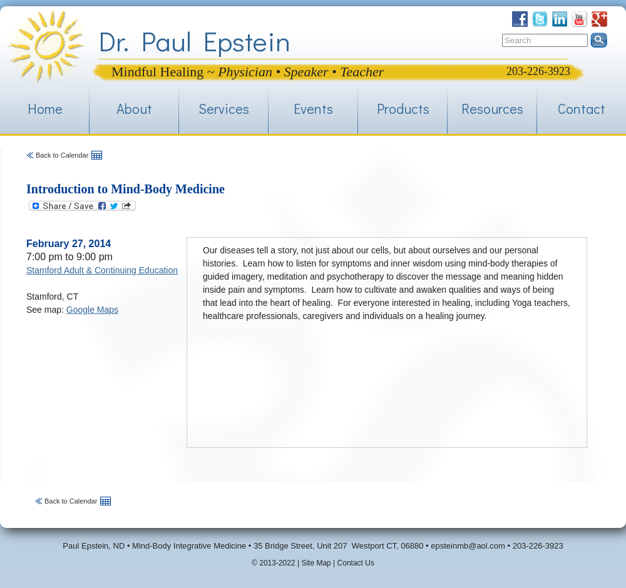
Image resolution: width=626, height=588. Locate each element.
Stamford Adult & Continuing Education (102, 270)
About (134, 108)
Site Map (316, 563)
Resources (492, 108)
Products (403, 108)
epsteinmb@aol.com (468, 545)
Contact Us (355, 563)
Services (223, 108)
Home (45, 108)
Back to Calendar (62, 155)
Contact (581, 108)
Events (313, 108)
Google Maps (92, 310)
